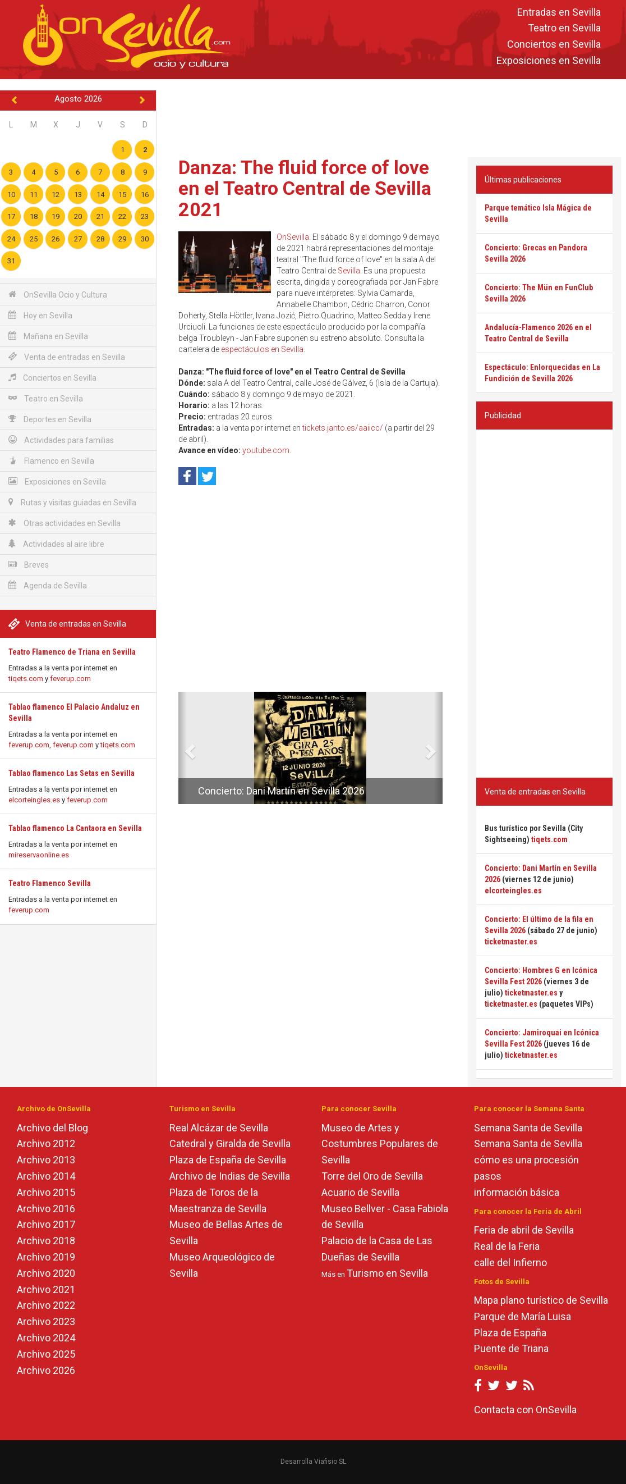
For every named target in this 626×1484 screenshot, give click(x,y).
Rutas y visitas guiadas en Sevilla (72, 502)
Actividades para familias (61, 440)
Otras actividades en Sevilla (64, 523)
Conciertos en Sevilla (554, 45)
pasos (487, 1176)
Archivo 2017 (46, 1224)
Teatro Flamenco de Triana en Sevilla (72, 651)
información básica (516, 1192)
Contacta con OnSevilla (525, 1409)
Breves (28, 564)
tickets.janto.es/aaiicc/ (342, 427)
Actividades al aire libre (56, 544)
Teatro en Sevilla (564, 28)
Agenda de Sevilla (47, 585)
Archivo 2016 (46, 1208)
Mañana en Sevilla (48, 336)
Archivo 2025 (46, 1354)
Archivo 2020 (46, 1273)
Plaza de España (510, 1333)
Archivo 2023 (46, 1321)
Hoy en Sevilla (40, 315)
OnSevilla (293, 236)
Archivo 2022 (46, 1305)
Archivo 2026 (46, 1370)
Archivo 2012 (46, 1143)
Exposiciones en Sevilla (548, 60)
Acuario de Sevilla (360, 1192)
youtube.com (265, 450)
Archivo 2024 (46, 1338)
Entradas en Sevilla (559, 12)
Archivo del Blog (52, 1128)
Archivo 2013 (46, 1160)
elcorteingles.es (34, 800)
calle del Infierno (510, 1262)
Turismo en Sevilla (387, 1273)
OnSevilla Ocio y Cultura (57, 294)
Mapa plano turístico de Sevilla (541, 1300)
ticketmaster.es (511, 941)
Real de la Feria (507, 1246)
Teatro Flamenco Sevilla (49, 883)
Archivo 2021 (46, 1289)
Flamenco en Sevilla (51, 460)
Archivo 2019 (46, 1257)
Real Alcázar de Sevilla (218, 1128)
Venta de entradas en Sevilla (66, 357)
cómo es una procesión (526, 1160)
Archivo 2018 (46, 1240)
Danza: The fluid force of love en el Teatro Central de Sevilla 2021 (304, 188)
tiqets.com (25, 678)
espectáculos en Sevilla (262, 349)
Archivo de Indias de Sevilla (229, 1176)
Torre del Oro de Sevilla (372, 1176)
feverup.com (70, 678)
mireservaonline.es (38, 855)
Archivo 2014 (46, 1176)
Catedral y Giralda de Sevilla (230, 1143)
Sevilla (349, 270)
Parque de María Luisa (522, 1316)
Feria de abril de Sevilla (524, 1230)
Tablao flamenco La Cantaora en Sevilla (75, 828)
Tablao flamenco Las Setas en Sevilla (71, 773)
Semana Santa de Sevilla (528, 1128)
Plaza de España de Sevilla (227, 1160)
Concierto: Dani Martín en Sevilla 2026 (281, 791)
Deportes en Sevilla (49, 419)
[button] (182, 748)
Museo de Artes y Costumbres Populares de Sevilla (379, 1144)
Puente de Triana (511, 1348)
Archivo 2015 (46, 1192)
